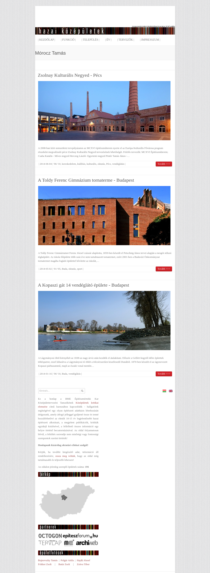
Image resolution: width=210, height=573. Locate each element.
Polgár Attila (67, 560)
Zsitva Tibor (83, 564)
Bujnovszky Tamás (48, 560)
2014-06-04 (46, 163)
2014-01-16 (46, 373)
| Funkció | (68, 39)
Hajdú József (83, 560)
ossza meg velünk (65, 455)
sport (79, 268)
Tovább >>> (163, 163)
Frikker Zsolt (45, 564)
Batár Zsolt (64, 564)
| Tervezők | (125, 39)
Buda (64, 268)
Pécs (108, 163)
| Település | (90, 39)
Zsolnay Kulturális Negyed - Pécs (70, 75)
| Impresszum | (150, 39)
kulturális (91, 163)
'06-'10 (57, 163)
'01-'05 (57, 268)
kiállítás (81, 163)
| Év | (108, 39)
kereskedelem (69, 163)
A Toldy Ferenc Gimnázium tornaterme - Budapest (86, 180)
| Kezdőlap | (46, 39)
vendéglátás (118, 163)
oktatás (101, 163)
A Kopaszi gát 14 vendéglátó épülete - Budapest (83, 285)
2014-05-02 (46, 268)
